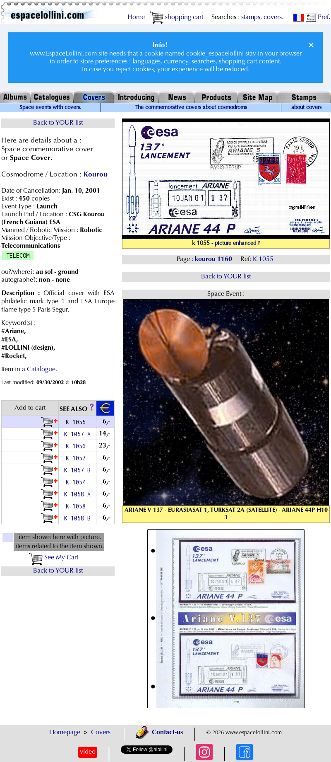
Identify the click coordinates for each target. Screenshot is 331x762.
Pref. (318, 17)
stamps (250, 17)
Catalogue (41, 369)
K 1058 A (77, 494)
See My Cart (53, 557)
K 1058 (77, 506)
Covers (100, 732)
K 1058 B (77, 518)
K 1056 (77, 446)
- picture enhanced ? (235, 244)
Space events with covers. (50, 108)
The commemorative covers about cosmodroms (191, 108)
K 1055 (264, 259)
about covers (306, 108)
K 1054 (77, 482)
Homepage (64, 732)
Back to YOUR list (58, 123)
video (88, 752)
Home (136, 17)
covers (273, 17)
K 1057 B (77, 470)
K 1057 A (77, 434)
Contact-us (159, 732)
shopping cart (176, 17)
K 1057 (77, 458)
